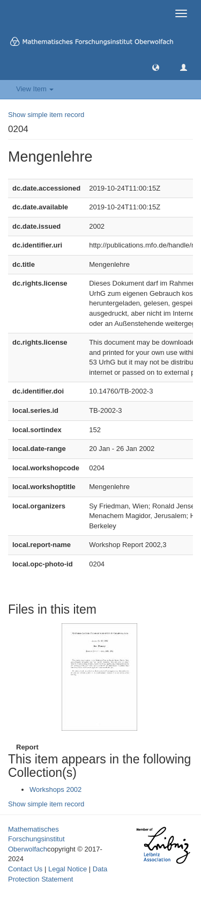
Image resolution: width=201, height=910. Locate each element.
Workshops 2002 (55, 789)
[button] (155, 67)
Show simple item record (46, 115)
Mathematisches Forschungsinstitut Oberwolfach (36, 839)
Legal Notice (67, 869)
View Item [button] (35, 89)
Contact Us (25, 869)
